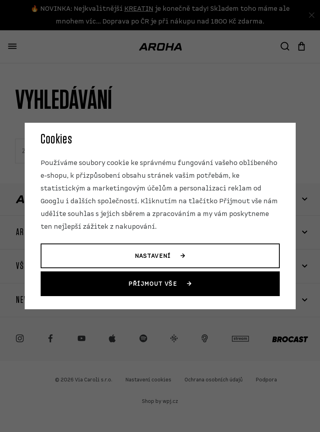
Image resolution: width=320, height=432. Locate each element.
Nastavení (153, 255)
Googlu (52, 201)
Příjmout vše (152, 283)
